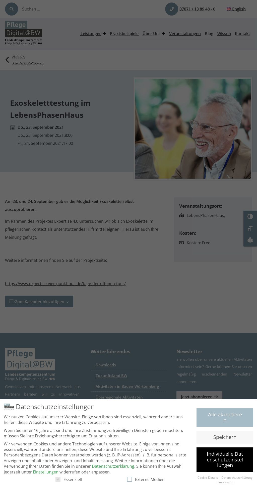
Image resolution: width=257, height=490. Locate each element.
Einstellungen (45, 473)
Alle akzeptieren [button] (225, 419)
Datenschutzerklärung (113, 468)
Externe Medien (146, 481)
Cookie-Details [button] (208, 479)
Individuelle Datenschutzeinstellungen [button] (225, 461)
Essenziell (68, 481)
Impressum (226, 484)
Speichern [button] (224, 438)
